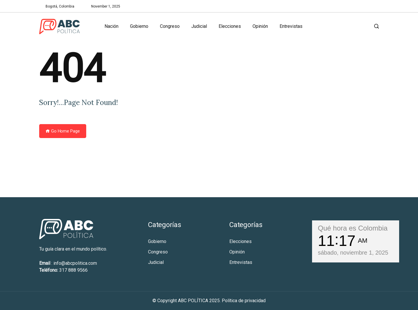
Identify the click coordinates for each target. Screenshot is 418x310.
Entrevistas (291, 26)
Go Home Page (63, 131)
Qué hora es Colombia (353, 228)
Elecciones (230, 26)
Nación (111, 26)
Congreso (170, 26)
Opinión (260, 26)
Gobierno (139, 26)
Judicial (199, 26)
